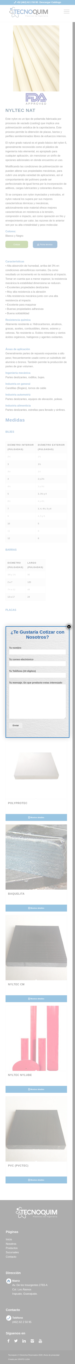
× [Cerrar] (69, 627)
